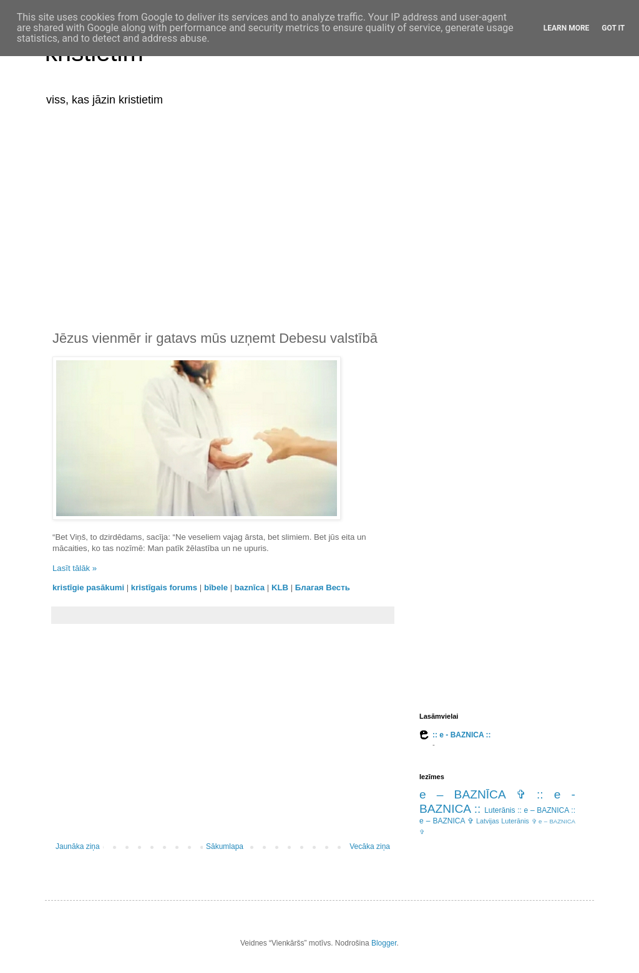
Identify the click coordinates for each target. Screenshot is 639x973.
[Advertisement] (319, 210)
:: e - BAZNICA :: (461, 735)
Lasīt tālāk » (74, 568)
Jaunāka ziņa (78, 846)
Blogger (384, 943)
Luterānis (499, 810)
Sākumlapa (224, 846)
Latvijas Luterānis (502, 821)
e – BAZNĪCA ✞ (472, 794)
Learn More (567, 28)
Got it (613, 28)
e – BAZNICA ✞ (446, 821)
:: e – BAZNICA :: (546, 810)
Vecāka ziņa (369, 846)
